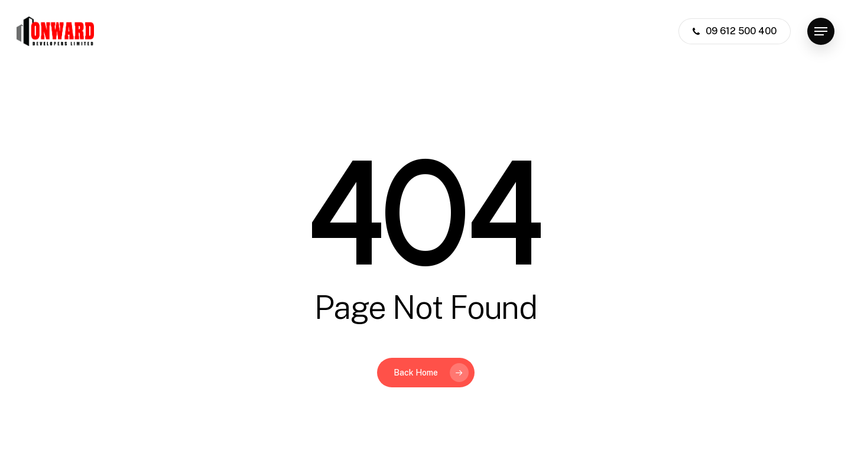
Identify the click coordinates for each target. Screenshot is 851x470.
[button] (820, 31)
